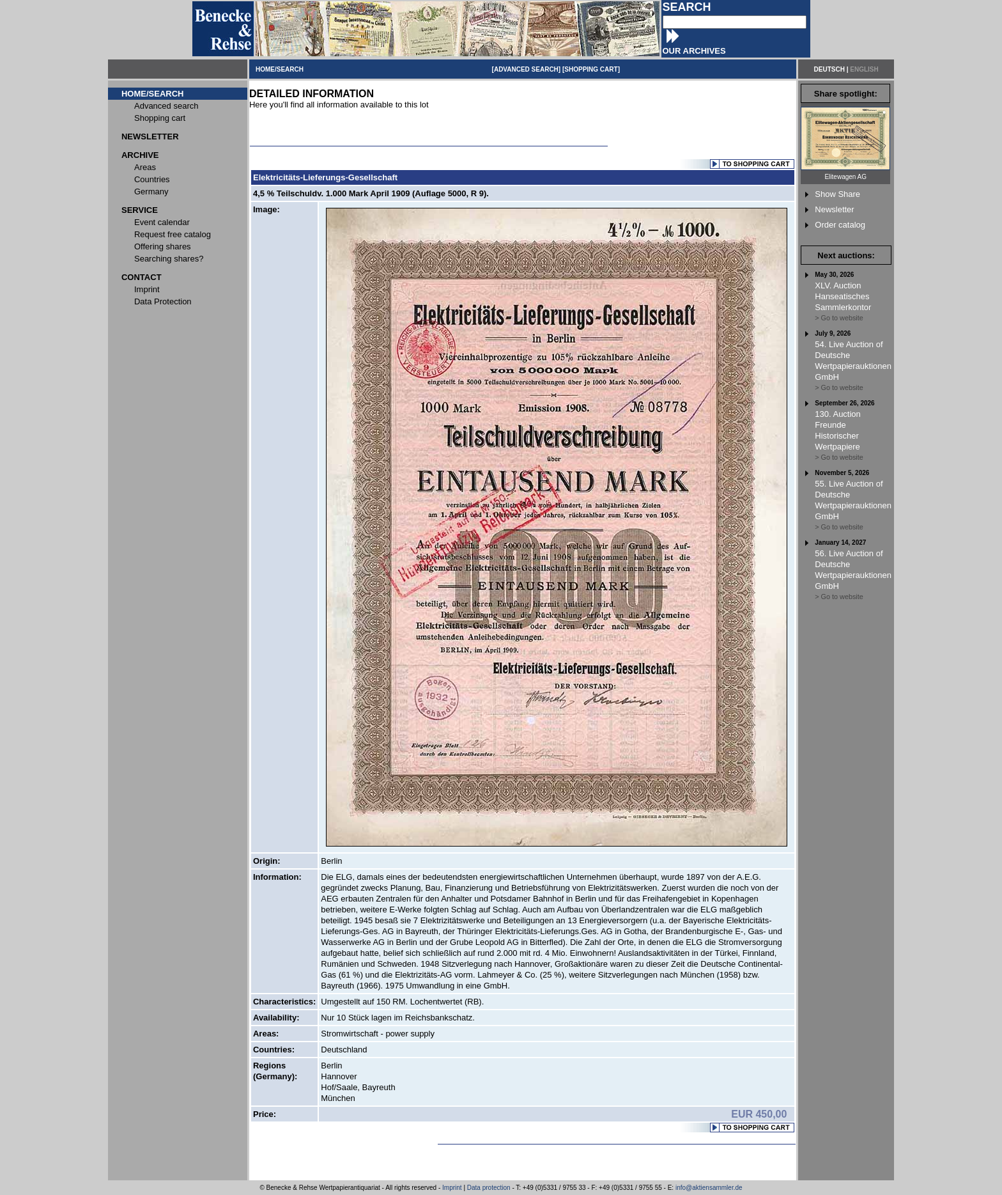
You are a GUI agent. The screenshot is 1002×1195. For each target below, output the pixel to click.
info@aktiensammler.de (709, 1187)
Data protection (489, 1187)
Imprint (452, 1187)
